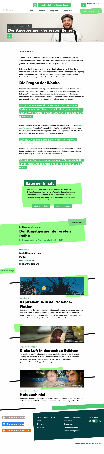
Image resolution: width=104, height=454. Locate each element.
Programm (54, 11)
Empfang (40, 424)
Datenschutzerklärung (72, 417)
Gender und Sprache (72, 431)
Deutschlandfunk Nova (46, 417)
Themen (30, 11)
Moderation (67, 11)
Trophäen (40, 427)
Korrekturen (68, 424)
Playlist (91, 11)
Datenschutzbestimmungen (49, 200)
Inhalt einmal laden (41, 206)
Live (84, 11)
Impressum (68, 421)
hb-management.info (96, 40)
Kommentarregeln (71, 427)
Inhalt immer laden (63, 206)
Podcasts (41, 11)
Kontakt (40, 421)
